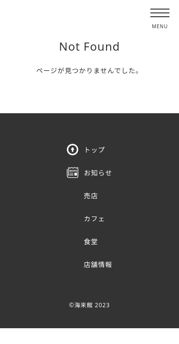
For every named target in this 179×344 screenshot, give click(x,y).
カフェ (94, 218)
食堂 (91, 241)
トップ (94, 149)
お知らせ (98, 172)
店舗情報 (98, 264)
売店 (91, 195)
